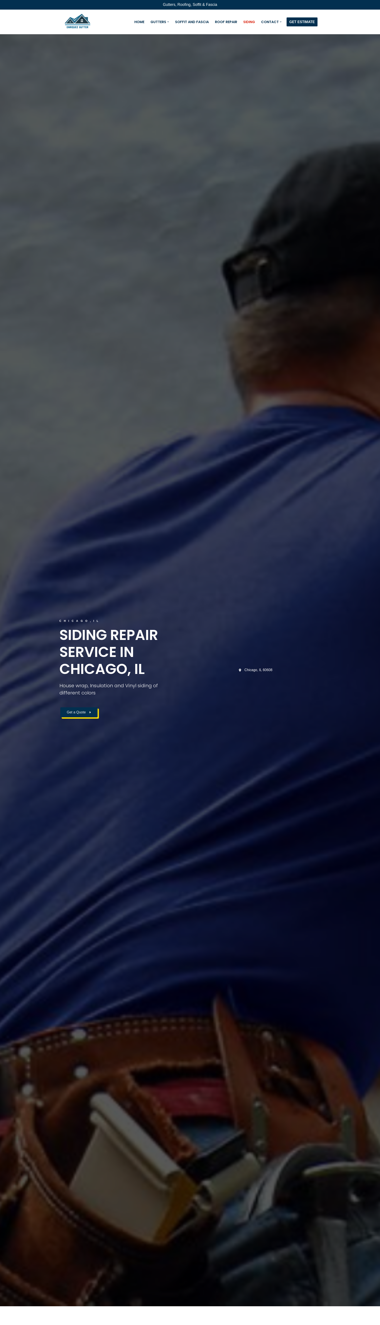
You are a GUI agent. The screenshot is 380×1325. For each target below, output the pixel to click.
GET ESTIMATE (302, 22)
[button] (168, 22)
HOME (139, 21)
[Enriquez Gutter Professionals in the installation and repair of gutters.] (77, 22)
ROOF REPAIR (226, 21)
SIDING (249, 21)
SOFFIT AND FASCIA (192, 21)
